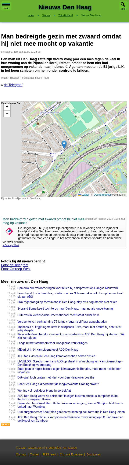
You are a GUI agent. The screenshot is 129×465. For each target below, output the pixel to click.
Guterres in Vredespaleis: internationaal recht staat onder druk (58, 315)
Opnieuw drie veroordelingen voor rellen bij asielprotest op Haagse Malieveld (67, 288)
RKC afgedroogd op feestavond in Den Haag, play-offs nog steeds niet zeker (67, 302)
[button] (64, 144)
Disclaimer (93, 454)
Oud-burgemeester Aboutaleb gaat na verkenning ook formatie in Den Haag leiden (71, 412)
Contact (21, 454)
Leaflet (83, 194)
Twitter (34, 454)
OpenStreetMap (103, 194)
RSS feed (49, 454)
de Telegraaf (13, 85)
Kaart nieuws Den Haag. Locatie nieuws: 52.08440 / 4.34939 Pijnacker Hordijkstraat (63, 149)
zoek (123, 8)
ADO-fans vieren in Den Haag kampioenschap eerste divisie (56, 356)
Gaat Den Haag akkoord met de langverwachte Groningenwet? (58, 384)
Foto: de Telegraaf (14, 265)
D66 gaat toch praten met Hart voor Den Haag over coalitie (55, 377)
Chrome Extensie (71, 454)
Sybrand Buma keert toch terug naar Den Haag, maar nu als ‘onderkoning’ (65, 308)
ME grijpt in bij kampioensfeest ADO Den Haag (47, 349)
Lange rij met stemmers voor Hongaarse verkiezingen (52, 343)
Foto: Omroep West (16, 269)
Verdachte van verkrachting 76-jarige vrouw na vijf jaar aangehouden (62, 321)
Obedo (72, 447)
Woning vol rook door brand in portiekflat (44, 390)
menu (6, 6)
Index (31, 15)
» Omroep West (11, 245)
